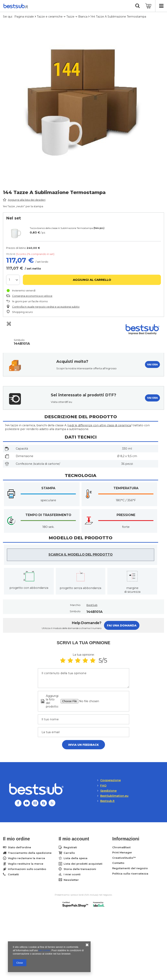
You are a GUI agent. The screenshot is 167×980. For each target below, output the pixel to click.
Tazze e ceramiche (50, 16)
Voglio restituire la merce (25, 863)
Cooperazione (110, 780)
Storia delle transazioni (80, 869)
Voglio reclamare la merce (26, 858)
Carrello (69, 852)
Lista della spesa (75, 858)
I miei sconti (72, 874)
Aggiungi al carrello (92, 280)
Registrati (70, 847)
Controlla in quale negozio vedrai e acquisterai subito (46, 306)
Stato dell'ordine (19, 847)
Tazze (70, 16)
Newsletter (71, 879)
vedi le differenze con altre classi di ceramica (99, 425)
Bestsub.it (107, 801)
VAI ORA (152, 364)
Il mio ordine (16, 838)
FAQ (103, 785)
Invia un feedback (83, 745)
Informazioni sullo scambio (27, 869)
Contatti (13, 874)
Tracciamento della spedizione (30, 852)
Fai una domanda (121, 625)
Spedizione (108, 790)
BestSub (91, 605)
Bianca (82, 16)
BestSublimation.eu (114, 796)
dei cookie (44, 950)
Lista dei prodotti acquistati (83, 863)
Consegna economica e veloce (32, 295)
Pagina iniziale (24, 16)
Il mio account (74, 838)
